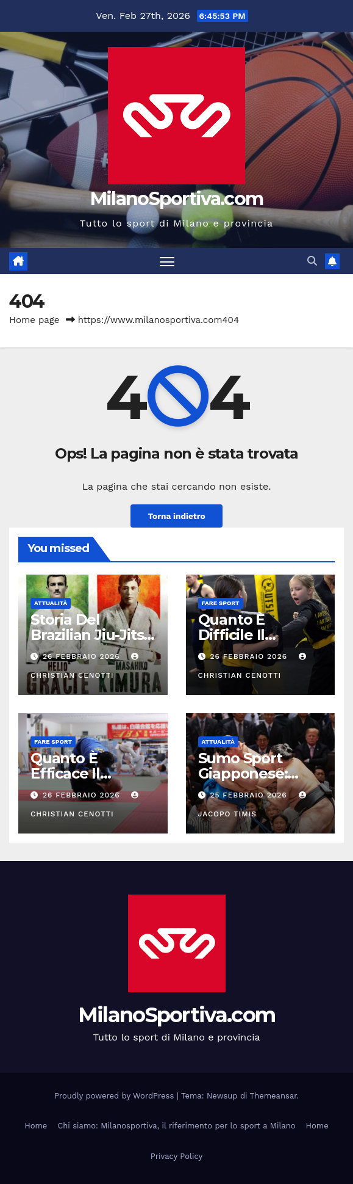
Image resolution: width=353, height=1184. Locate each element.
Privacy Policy (176, 1156)
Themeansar (273, 1095)
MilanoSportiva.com (176, 198)
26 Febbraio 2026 (83, 656)
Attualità (50, 603)
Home (35, 1125)
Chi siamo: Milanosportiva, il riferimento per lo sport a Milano (176, 1125)
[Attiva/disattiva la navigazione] (167, 261)
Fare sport (221, 603)
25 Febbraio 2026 (250, 795)
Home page (34, 319)
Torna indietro (176, 516)
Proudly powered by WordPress (115, 1095)
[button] (312, 261)
